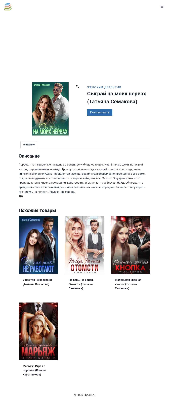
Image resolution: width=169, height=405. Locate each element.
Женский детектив (104, 87)
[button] (78, 87)
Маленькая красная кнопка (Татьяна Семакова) (128, 284)
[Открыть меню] (162, 6)
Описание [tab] (29, 144)
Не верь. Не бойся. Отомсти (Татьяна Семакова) (81, 284)
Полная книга (99, 112)
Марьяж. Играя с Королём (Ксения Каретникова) (34, 370)
